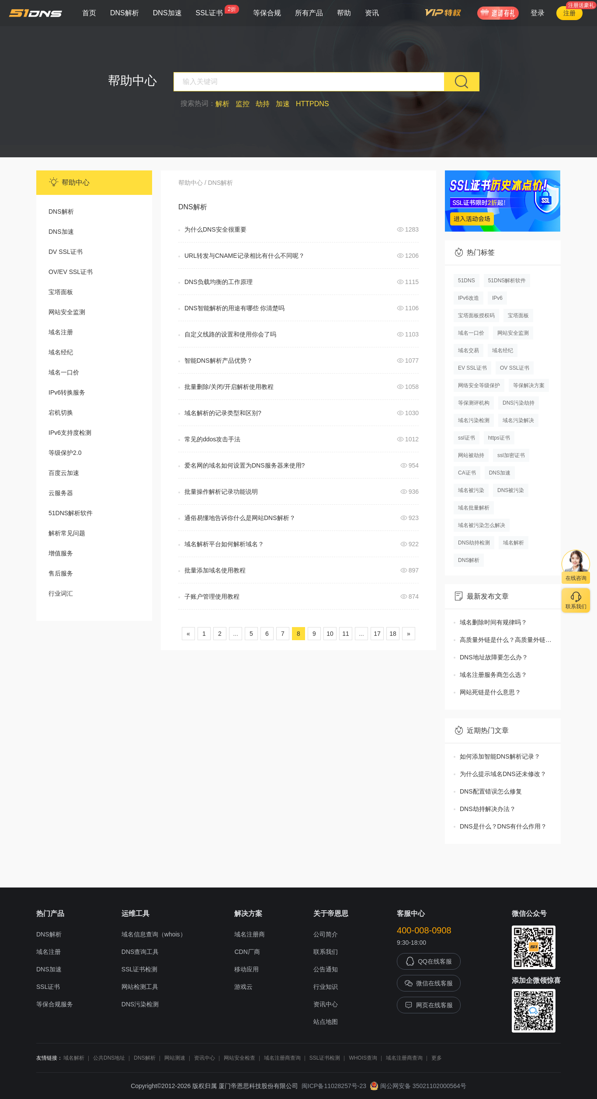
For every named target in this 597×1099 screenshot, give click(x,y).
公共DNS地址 (109, 1058)
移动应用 (246, 969)
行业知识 (325, 986)
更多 (436, 1058)
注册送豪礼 (581, 5)
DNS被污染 (510, 490)
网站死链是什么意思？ (490, 692)
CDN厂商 (247, 951)
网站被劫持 (471, 455)
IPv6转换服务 (67, 392)
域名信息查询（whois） (153, 934)
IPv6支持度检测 (70, 432)
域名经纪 (61, 352)
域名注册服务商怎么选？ (493, 674)
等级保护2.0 (65, 452)
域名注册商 (249, 934)
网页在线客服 (429, 1005)
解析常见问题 (67, 533)
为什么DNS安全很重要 (215, 229)
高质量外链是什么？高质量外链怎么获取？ (510, 639)
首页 (89, 13)
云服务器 (61, 492)
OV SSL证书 (514, 368)
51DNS (466, 280)
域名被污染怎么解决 (481, 525)
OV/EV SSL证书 (71, 271)
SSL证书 (217, 11)
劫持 (263, 103)
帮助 (344, 13)
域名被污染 (471, 490)
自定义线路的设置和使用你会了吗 (230, 334)
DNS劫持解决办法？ (488, 808)
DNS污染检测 (140, 1004)
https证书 (499, 438)
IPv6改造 (468, 298)
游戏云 (243, 986)
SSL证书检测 (139, 969)
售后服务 (61, 573)
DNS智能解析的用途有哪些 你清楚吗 (234, 308)
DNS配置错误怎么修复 (491, 791)
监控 (243, 103)
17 (377, 633)
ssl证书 (466, 438)
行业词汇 (61, 593)
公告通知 (325, 969)
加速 (283, 103)
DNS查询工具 (140, 951)
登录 (538, 13)
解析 (222, 103)
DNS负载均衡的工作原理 (218, 281)
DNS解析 (124, 13)
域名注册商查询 (282, 1058)
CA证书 (467, 473)
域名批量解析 (473, 508)
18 (392, 633)
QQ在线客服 (429, 961)
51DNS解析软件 (71, 513)
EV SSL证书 (472, 368)
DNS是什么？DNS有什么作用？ (503, 826)
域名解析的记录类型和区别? (222, 412)
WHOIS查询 (363, 1058)
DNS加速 (167, 13)
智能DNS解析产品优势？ (218, 360)
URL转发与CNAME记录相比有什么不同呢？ (244, 255)
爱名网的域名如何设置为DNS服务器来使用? (244, 465)
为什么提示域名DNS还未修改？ (503, 773)
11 (345, 633)
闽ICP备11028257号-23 (334, 1085)
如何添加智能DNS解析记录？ (500, 756)
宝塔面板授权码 (476, 315)
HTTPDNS (312, 103)
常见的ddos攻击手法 (212, 439)
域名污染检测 (473, 420)
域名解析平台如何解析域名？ (224, 544)
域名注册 (61, 332)
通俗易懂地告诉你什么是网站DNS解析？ (239, 517)
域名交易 (468, 350)
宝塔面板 (61, 291)
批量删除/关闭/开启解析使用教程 (229, 386)
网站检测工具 (139, 986)
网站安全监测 (67, 312)
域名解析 (513, 543)
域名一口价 (64, 372)
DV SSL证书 (66, 251)
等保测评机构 (473, 403)
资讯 (372, 13)
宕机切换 (61, 412)
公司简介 (325, 934)
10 (329, 633)
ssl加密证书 (511, 455)
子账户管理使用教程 (211, 596)
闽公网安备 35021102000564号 (418, 1086)
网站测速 (174, 1058)
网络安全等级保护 (479, 385)
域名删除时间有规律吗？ (493, 622)
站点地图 (325, 1021)
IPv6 (497, 298)
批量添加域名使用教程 (215, 570)
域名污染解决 (518, 420)
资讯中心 (325, 1004)
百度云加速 (64, 472)
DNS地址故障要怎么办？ (494, 657)
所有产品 (309, 13)
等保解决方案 (529, 385)
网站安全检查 (239, 1058)
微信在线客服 (429, 983)
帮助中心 (190, 182)
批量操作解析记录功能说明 (221, 491)
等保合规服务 (54, 1004)
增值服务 (61, 553)
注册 (569, 13)
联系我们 (325, 951)
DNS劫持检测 (474, 543)
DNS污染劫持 (519, 403)
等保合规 (267, 13)
